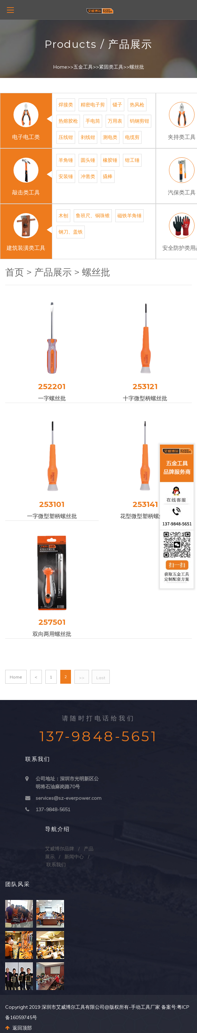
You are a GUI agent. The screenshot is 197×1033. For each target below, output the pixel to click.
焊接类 (66, 105)
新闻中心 (74, 856)
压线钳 (66, 137)
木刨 (63, 215)
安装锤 (66, 176)
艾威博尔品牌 (59, 849)
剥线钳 (88, 137)
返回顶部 (18, 1028)
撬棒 (108, 176)
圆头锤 (88, 160)
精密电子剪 (93, 105)
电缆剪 (132, 137)
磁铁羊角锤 (129, 215)
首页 (14, 272)
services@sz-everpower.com (68, 798)
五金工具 (83, 67)
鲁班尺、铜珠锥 (93, 215)
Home (60, 67)
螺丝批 (136, 67)
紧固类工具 (111, 67)
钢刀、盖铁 (71, 232)
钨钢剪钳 (139, 121)
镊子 (117, 105)
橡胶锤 (110, 160)
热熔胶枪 (68, 121)
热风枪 (137, 105)
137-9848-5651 (53, 809)
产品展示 (53, 272)
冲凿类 (88, 176)
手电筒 (93, 121)
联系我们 (56, 864)
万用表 (115, 121)
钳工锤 (132, 160)
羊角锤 (66, 160)
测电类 (110, 137)
